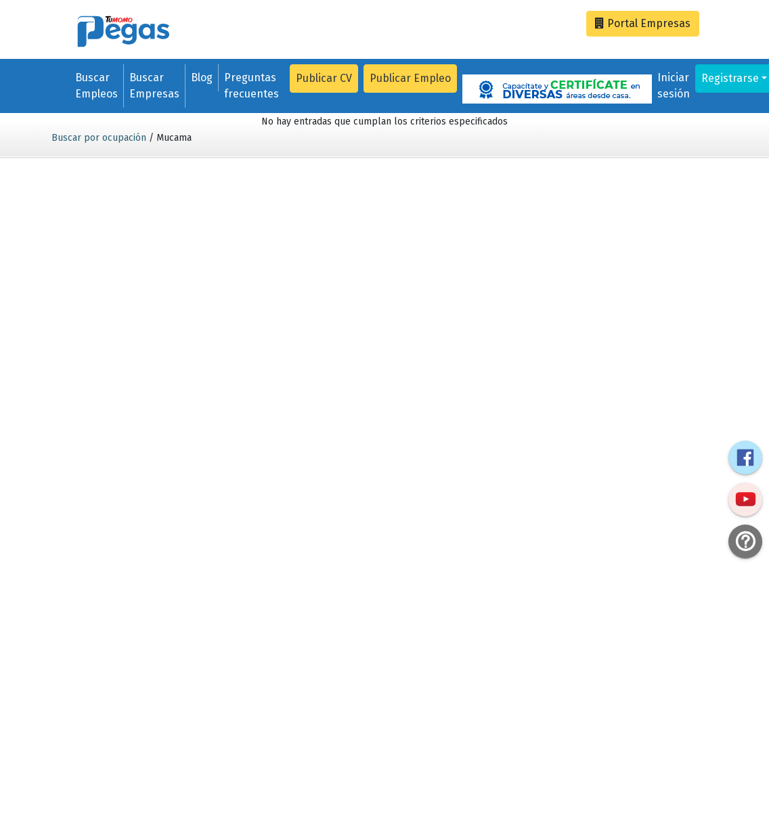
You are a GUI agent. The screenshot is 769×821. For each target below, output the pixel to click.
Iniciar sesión (673, 85)
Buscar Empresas (154, 85)
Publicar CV (324, 78)
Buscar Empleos (96, 85)
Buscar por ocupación (98, 137)
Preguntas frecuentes (251, 85)
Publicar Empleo (410, 78)
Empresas (642, 23)
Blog (202, 77)
